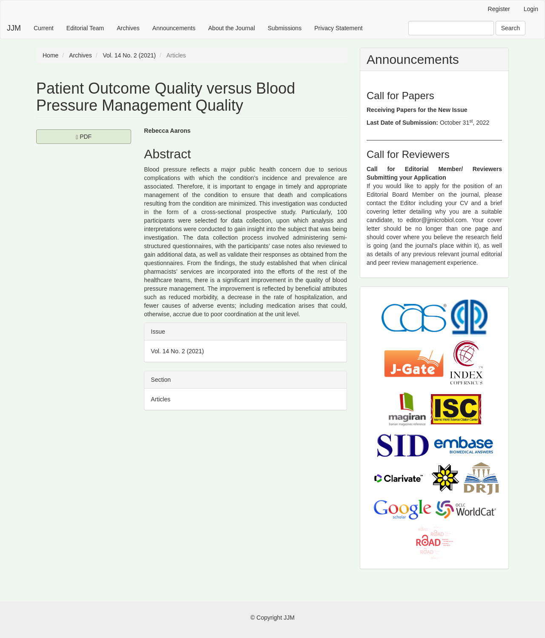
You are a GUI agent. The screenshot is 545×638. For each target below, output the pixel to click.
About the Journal (231, 28)
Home (50, 55)
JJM (14, 28)
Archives (128, 28)
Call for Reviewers (408, 154)
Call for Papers (400, 95)
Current (44, 28)
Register (499, 9)
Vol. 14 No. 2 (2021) (129, 55)
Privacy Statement (338, 28)
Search (510, 28)
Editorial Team (85, 28)
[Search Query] (451, 28)
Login (531, 9)
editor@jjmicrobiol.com (436, 220)
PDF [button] (103, 136)
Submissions (284, 28)
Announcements (173, 28)
